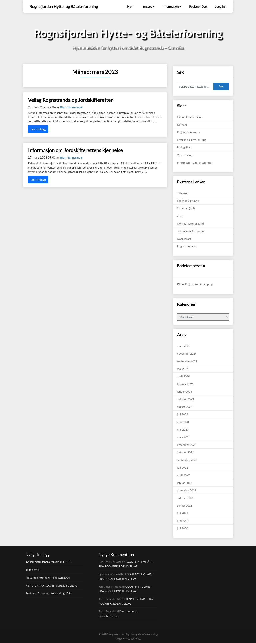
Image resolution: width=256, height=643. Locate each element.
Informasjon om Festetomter (195, 162)
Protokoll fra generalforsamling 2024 (48, 593)
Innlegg (147, 6)
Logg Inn (221, 6)
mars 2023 (183, 437)
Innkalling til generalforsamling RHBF (48, 561)
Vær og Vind (184, 155)
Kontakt (182, 124)
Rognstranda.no (187, 246)
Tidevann (182, 193)
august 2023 (184, 406)
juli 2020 (182, 528)
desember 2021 (186, 490)
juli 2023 (182, 414)
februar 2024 (185, 384)
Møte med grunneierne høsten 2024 (47, 577)
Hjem (130, 6)
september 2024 (187, 361)
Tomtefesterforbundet (191, 231)
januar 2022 (184, 482)
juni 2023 (183, 422)
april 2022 (183, 475)
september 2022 (187, 460)
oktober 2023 (185, 399)
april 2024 (183, 376)
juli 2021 (182, 513)
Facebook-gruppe (188, 200)
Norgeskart (184, 238)
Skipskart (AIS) (186, 208)
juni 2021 (183, 520)
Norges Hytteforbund (190, 223)
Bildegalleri (184, 147)
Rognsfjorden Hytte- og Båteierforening (63, 6)
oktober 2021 (185, 498)
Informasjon (171, 6)
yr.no (180, 216)
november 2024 (187, 353)
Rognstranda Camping (199, 284)
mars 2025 (183, 346)
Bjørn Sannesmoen (71, 107)
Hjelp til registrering (189, 117)
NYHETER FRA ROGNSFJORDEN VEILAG (51, 585)
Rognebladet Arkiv (188, 132)
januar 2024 (184, 391)
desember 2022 (186, 444)
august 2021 (184, 505)
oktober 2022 (185, 452)
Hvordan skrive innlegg (191, 139)
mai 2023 (183, 429)
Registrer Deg (198, 6)
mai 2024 (183, 368)
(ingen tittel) (32, 569)
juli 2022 (182, 467)
